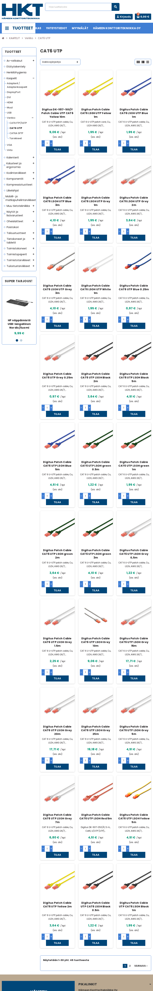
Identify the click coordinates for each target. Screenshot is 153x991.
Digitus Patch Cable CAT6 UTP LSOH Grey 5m (133, 687)
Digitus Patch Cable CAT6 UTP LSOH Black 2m (95, 359)
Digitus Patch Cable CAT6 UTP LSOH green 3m (95, 523)
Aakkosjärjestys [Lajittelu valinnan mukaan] (51, 62)
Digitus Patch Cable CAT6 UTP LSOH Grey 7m (57, 769)
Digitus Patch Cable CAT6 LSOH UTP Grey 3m (57, 277)
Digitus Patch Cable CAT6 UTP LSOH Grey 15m (133, 605)
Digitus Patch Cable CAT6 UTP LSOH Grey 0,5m (133, 523)
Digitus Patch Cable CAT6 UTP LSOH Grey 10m (95, 605)
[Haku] (82, 7)
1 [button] (17, 340)
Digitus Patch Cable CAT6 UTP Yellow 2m (57, 850)
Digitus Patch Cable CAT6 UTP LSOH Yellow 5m (134, 769)
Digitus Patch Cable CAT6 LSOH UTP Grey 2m (133, 195)
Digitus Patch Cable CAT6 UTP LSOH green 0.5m (95, 441)
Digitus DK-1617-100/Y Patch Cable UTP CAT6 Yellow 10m (57, 113)
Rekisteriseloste (66, 986)
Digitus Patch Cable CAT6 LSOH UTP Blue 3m (57, 195)
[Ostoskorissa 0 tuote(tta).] (143, 17)
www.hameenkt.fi (88, 961)
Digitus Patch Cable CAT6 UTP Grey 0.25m (57, 357)
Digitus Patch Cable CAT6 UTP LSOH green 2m (57, 523)
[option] (19, 311)
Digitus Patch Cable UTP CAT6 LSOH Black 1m (134, 852)
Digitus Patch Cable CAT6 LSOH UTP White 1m (95, 277)
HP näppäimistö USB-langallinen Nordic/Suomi (19, 323)
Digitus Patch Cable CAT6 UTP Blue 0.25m (134, 275)
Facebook (5, 968)
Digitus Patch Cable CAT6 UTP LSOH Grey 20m (57, 687)
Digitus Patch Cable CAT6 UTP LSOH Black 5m (134, 359)
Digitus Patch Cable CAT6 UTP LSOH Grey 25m (95, 687)
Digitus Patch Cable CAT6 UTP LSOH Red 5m (95, 768)
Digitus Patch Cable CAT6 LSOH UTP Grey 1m (95, 195)
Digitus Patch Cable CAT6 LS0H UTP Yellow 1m (95, 113)
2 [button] (21, 340)
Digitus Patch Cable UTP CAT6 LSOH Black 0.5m (95, 852)
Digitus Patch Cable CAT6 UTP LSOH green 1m (133, 441)
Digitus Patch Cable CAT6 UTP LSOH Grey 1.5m (57, 605)
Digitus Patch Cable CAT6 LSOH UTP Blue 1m (134, 113)
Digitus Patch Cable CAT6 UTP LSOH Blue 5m (57, 441)
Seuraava (141, 905)
